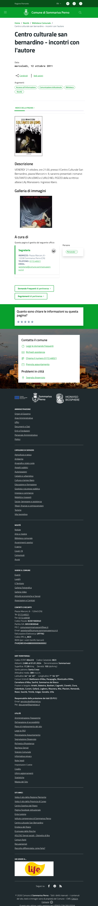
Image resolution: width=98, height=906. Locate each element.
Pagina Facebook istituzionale (28, 809)
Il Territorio (19, 583)
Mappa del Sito (21, 781)
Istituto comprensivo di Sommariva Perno (33, 818)
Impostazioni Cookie (23, 764)
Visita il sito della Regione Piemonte (30, 797)
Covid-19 (19, 551)
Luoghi (18, 579)
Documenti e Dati (22, 426)
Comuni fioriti (20, 839)
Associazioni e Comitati (25, 600)
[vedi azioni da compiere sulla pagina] (36, 76)
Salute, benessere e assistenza (28, 501)
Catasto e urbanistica (24, 476)
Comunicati (19, 555)
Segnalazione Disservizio (25, 739)
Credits (18, 769)
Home (17, 23)
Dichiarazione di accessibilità (27, 722)
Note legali (19, 760)
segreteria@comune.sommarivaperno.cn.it (35, 268)
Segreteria (24, 250)
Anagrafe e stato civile (24, 463)
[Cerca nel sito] (80, 12)
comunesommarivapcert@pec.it (34, 627)
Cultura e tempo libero (24, 480)
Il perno (18, 546)
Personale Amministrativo (26, 435)
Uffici (17, 422)
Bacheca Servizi (21, 747)
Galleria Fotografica (23, 587)
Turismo (18, 510)
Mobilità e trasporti (23, 497)
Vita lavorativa (21, 514)
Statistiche (19, 777)
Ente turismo (20, 814)
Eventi (17, 574)
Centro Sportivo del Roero (26, 805)
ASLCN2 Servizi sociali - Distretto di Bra (32, 835)
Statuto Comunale (23, 752)
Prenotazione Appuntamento (27, 734)
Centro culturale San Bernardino (29, 822)
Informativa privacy (23, 756)
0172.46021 (35, 261)
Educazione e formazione (26, 484)
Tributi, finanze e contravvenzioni (29, 505)
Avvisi (17, 559)
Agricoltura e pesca (23, 454)
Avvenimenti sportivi (24, 542)
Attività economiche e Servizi (27, 596)
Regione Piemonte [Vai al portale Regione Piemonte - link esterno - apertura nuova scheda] (22, 3)
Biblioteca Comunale (41, 23)
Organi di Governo (22, 413)
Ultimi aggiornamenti (24, 773)
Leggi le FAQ (20, 730)
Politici (17, 439)
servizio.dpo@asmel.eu (31, 701)
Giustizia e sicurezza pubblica (27, 488)
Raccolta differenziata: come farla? (30, 848)
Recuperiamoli (21, 844)
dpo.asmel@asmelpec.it (29, 704)
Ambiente (19, 459)
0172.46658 (24, 617)
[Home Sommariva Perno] (45, 12)
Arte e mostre (21, 533)
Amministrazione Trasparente (27, 717)
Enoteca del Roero (23, 826)
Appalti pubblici (21, 467)
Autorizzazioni (21, 471)
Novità (26, 23)
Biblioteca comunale (23, 538)
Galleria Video (21, 591)
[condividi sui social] (21, 76)
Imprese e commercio (24, 493)
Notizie (18, 529)
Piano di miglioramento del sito (28, 726)
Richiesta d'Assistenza (24, 743)
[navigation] (5, 12)
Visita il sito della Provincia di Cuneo (30, 801)
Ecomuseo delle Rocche (25, 831)
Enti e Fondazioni (22, 430)
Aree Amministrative (24, 418)
